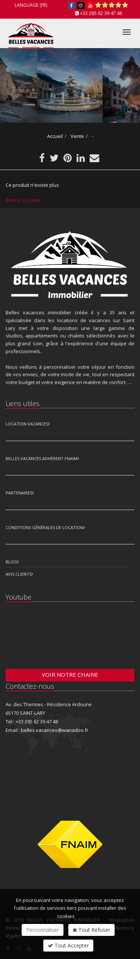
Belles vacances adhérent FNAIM (41, 458)
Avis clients (18, 574)
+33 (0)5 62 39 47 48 (101, 13)
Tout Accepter (68, 945)
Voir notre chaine (70, 674)
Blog (11, 562)
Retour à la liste (23, 200)
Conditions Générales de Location (44, 527)
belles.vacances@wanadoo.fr (54, 730)
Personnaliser (42, 929)
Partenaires (19, 493)
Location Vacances (27, 424)
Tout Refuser (91, 929)
